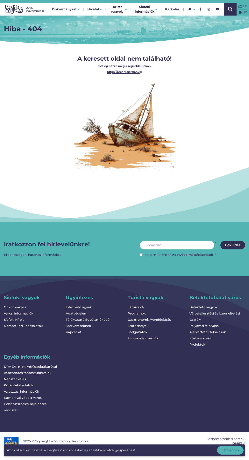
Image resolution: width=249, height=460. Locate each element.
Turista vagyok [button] (119, 9)
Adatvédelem (76, 313)
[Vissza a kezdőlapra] (14, 9)
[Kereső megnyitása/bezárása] (230, 9)
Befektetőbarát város (215, 297)
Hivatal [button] (94, 9)
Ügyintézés (79, 297)
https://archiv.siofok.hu (124, 72)
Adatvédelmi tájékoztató (192, 255)
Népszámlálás (15, 379)
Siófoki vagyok (22, 297)
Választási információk (21, 391)
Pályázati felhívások (205, 326)
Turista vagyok (146, 297)
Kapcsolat (74, 332)
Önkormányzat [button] (65, 9)
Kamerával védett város (23, 398)
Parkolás (172, 10)
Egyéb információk (27, 357)
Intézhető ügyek (79, 307)
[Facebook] (200, 9)
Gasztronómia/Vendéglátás (149, 319)
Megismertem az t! (179, 255)
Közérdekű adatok (18, 385)
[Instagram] (209, 9)
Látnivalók (136, 307)
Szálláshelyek (138, 326)
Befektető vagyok (203, 307)
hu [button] (191, 9)
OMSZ (238, 443)
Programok (137, 313)
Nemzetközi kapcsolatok (23, 326)
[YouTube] (217, 9)
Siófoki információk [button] (146, 9)
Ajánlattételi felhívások (207, 332)
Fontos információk (143, 338)
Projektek (197, 344)
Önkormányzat (16, 307)
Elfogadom (230, 450)
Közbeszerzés (200, 338)
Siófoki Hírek (14, 319)
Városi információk (18, 313)
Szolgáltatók (137, 332)
